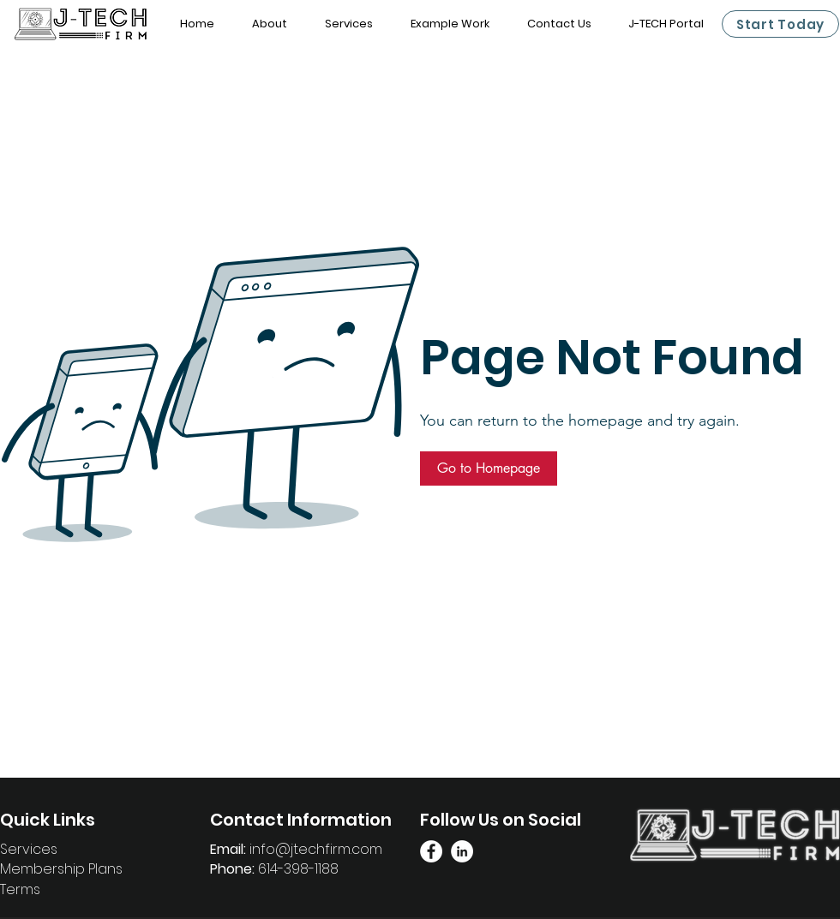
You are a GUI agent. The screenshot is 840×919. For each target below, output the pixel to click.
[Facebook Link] (431, 851)
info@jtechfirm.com (315, 849)
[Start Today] (780, 24)
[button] (488, 468)
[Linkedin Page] (462, 851)
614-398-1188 (298, 869)
